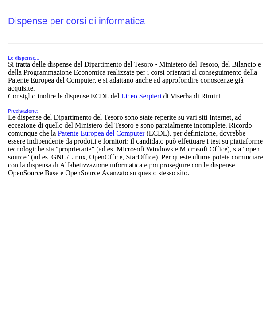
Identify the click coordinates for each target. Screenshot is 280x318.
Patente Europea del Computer (101, 133)
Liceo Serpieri (141, 96)
